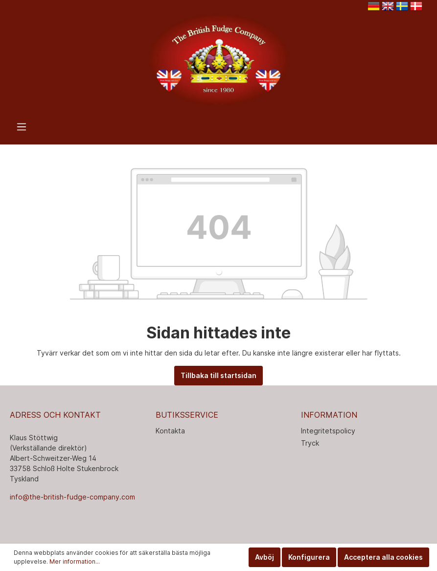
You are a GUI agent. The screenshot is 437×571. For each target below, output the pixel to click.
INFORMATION (329, 415)
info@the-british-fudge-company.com (72, 497)
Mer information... (74, 561)
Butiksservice (187, 415)
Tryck (310, 443)
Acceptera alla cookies (383, 557)
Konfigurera (309, 557)
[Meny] (21, 127)
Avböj (264, 557)
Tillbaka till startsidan (218, 375)
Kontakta (170, 431)
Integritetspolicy (328, 431)
